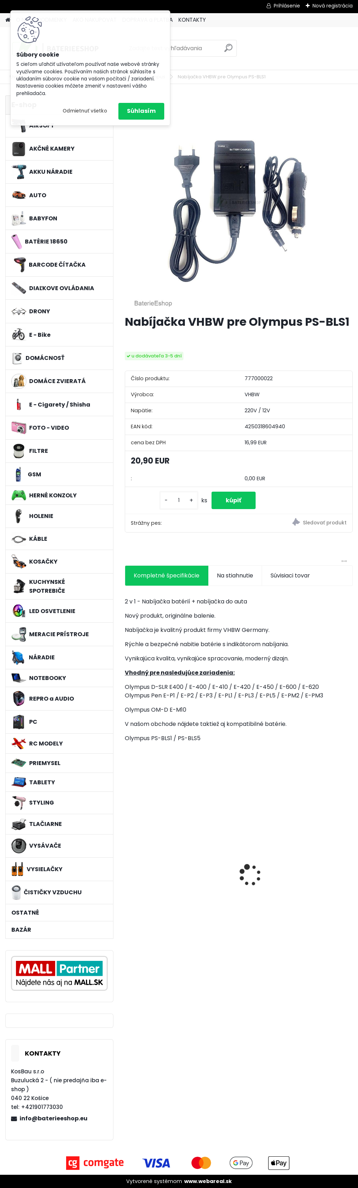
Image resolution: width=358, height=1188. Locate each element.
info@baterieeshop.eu (53, 1118)
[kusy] (179, 500)
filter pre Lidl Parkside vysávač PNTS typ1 (159, 866)
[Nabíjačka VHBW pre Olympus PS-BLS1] (239, 202)
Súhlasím (141, 111)
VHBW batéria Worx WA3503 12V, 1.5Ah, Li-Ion (237, 868)
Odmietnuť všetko (85, 111)
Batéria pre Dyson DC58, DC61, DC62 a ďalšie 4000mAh (312, 868)
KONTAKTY (192, 19)
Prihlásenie (287, 5)
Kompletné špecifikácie (166, 575)
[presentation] (129, 862)
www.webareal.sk (208, 1181)
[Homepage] (7, 20)
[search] (228, 51)
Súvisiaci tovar (290, 575)
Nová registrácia (332, 5)
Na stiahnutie (235, 575)
